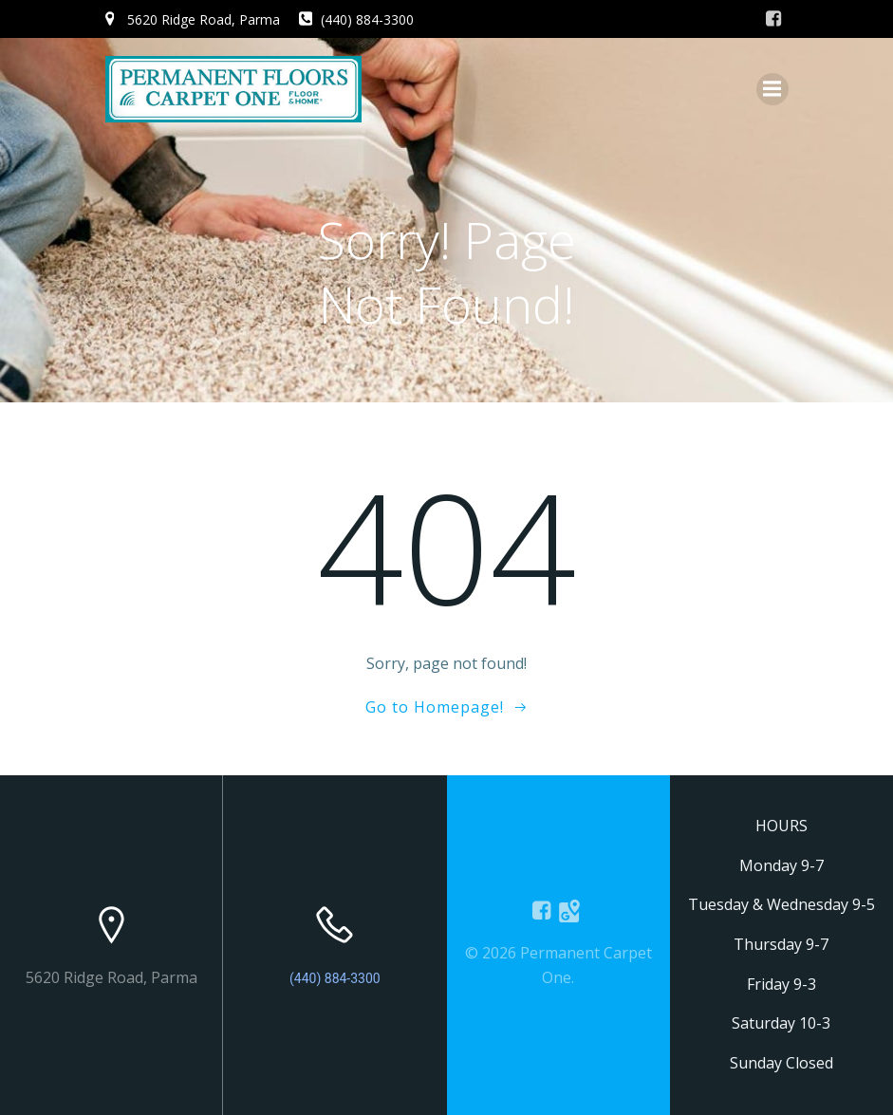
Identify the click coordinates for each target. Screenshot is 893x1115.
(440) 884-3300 (335, 978)
